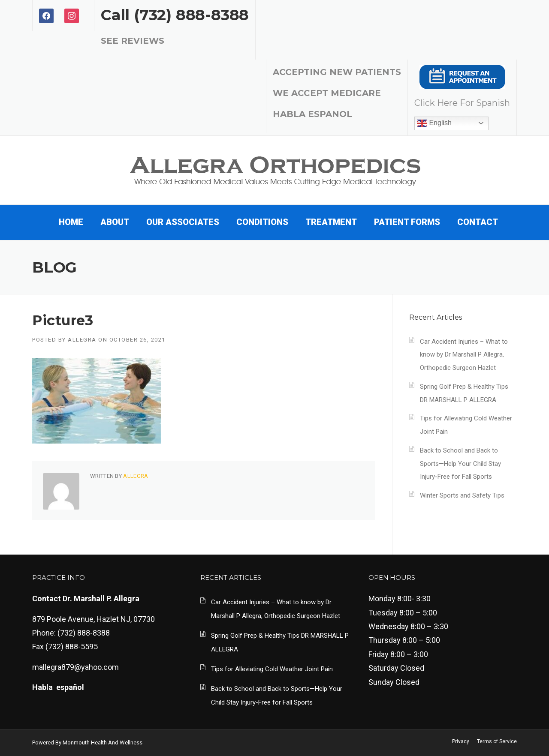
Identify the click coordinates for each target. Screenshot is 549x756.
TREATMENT (331, 222)
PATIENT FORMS (407, 222)
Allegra (82, 339)
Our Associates (182, 222)
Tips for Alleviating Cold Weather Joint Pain (272, 669)
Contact (477, 222)
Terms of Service (497, 741)
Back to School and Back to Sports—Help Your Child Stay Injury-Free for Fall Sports (460, 463)
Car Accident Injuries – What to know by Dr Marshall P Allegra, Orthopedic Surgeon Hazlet (464, 355)
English (434, 123)
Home (71, 222)
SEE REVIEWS (132, 41)
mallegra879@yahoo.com (75, 667)
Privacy (460, 741)
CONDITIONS (262, 222)
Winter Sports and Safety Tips (462, 495)
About (114, 222)
